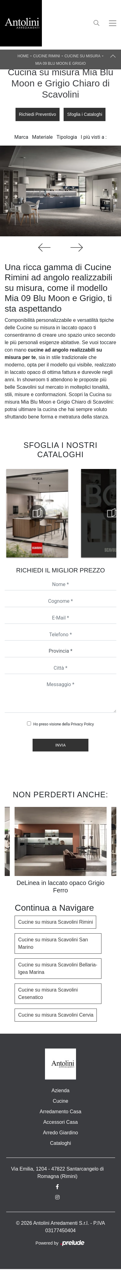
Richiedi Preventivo (37, 114)
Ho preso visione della (63, 724)
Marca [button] (21, 137)
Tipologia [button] (66, 137)
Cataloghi (60, 1143)
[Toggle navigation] (112, 23)
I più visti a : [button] (94, 137)
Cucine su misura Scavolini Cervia (55, 1015)
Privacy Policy (82, 724)
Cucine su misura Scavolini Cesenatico (48, 993)
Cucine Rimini (46, 56)
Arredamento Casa (60, 1111)
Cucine (60, 1101)
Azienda (60, 1090)
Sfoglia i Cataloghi (84, 114)
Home (23, 56)
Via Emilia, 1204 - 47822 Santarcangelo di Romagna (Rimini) (57, 1172)
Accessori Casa (60, 1122)
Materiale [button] (42, 137)
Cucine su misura (83, 56)
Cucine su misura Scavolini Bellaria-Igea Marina (57, 968)
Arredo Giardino (60, 1132)
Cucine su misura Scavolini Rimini (55, 922)
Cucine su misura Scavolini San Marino (53, 943)
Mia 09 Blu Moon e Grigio (60, 63)
